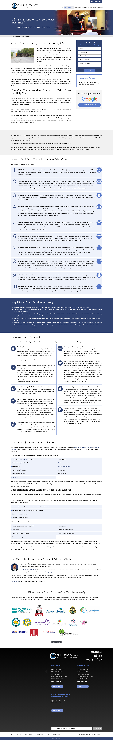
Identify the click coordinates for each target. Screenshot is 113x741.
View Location (57, 687)
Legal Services (61, 8)
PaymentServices (98, 657)
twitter (96, 660)
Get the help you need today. (89, 46)
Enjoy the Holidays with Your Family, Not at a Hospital (88, 84)
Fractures (15, 478)
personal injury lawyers (46, 573)
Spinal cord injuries (17, 464)
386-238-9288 (82, 682)
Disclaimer (28, 735)
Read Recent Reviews (89, 106)
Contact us (15, 582)
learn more (56, 643)
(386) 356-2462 (56, 682)
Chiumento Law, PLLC (29, 570)
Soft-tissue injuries (63, 467)
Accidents (17, 37)
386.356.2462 (96, 2)
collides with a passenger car (82, 448)
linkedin (100, 660)
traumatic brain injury (24, 460)
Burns (59, 464)
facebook (92, 660)
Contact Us (99, 8)
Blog (48, 735)
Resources (80, 8)
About (53, 8)
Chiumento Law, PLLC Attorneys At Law (64, 657)
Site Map (19, 735)
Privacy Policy (39, 735)
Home (12, 37)
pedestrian (95, 448)
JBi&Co (59, 739)
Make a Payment (90, 8)
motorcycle (14, 450)
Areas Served (72, 8)
